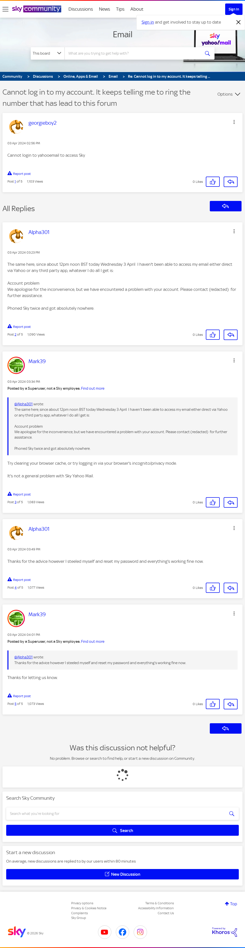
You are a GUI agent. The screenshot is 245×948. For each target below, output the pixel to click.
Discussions (80, 9)
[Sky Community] (36, 9)
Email (122, 34)
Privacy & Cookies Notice (88, 908)
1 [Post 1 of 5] (15, 181)
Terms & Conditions (159, 903)
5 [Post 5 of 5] (15, 704)
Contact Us (166, 913)
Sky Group (78, 918)
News (104, 9)
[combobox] (132, 53)
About (137, 9)
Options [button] (225, 94)
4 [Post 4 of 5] (16, 587)
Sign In (234, 9)
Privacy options (82, 903)
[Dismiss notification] (239, 22)
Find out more (92, 388)
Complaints (79, 913)
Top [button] (233, 903)
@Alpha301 (23, 404)
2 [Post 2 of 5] (15, 334)
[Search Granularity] (47, 53)
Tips (120, 9)
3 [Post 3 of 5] (15, 502)
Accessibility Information (156, 908)
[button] (234, 121)
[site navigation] (5, 9)
